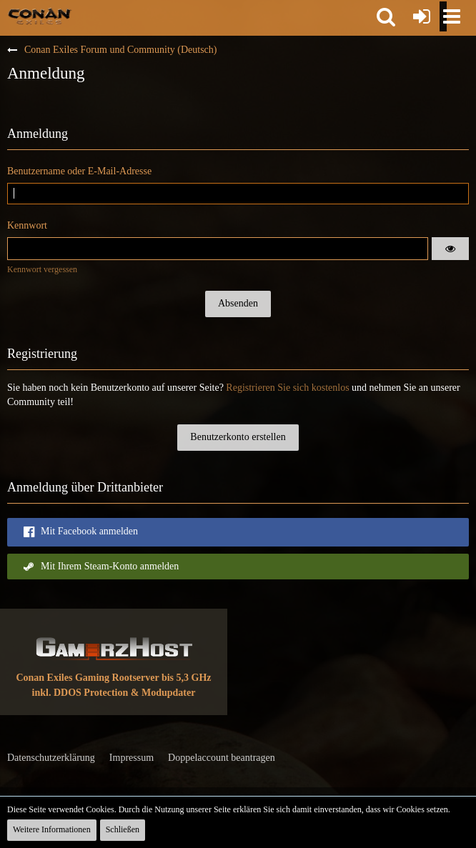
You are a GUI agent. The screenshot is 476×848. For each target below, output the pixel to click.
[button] (386, 16)
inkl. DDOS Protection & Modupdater (114, 692)
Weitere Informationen (52, 829)
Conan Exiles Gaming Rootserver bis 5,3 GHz (113, 677)
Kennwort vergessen (42, 269)
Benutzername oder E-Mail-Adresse (79, 171)
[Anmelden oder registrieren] (421, 16)
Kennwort (27, 225)
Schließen (122, 829)
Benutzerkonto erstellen (237, 437)
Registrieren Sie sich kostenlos (287, 387)
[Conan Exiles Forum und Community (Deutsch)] (39, 15)
